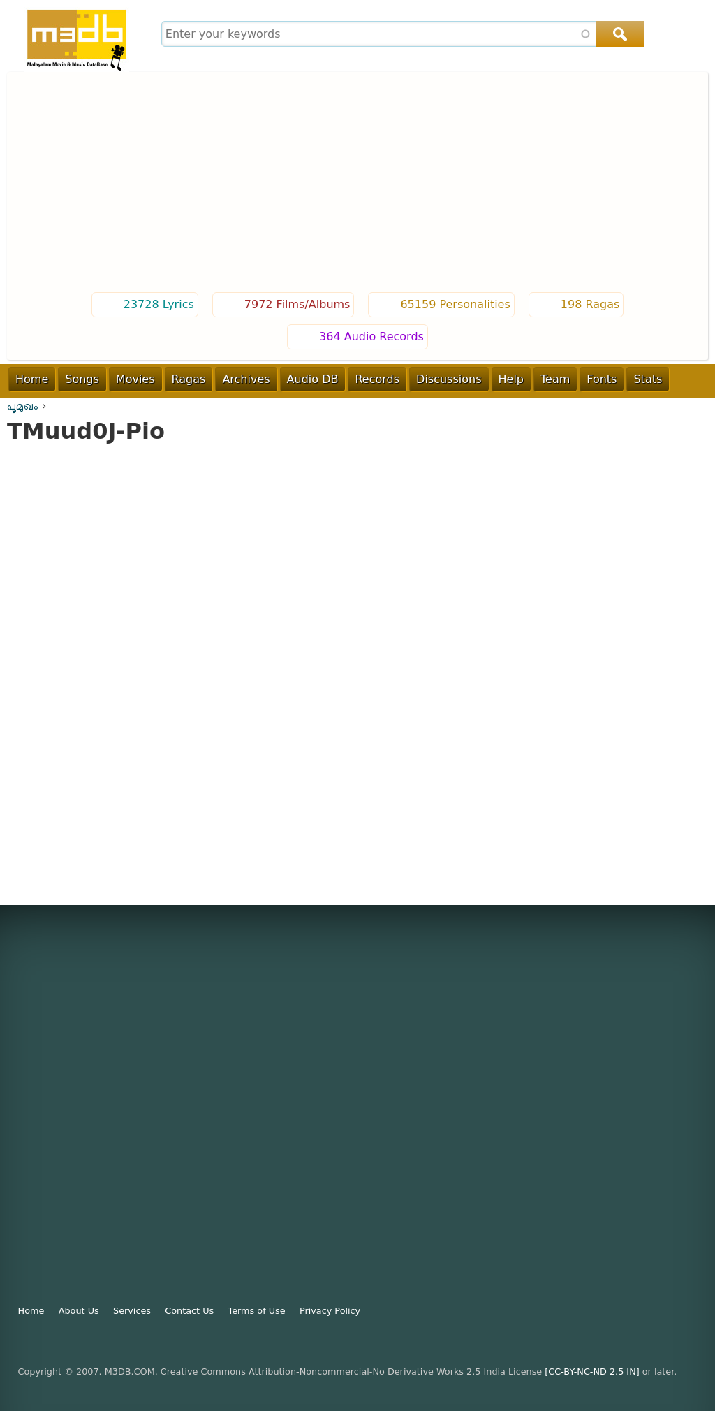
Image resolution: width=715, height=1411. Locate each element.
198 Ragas (590, 304)
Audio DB (313, 379)
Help (511, 379)
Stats (647, 379)
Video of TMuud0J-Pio (357, 658)
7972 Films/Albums (297, 304)
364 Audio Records (371, 336)
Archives (246, 379)
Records (377, 379)
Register (689, 408)
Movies (135, 379)
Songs (82, 379)
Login (641, 408)
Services (132, 1310)
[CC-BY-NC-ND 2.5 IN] (592, 1371)
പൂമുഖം (22, 405)
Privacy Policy (330, 1310)
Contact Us (189, 1310)
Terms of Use (257, 1310)
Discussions (448, 379)
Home (31, 379)
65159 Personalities (455, 304)
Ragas (189, 379)
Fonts (602, 379)
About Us (79, 1310)
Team (555, 379)
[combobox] (401, 34)
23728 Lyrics (159, 304)
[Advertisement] (357, 184)
